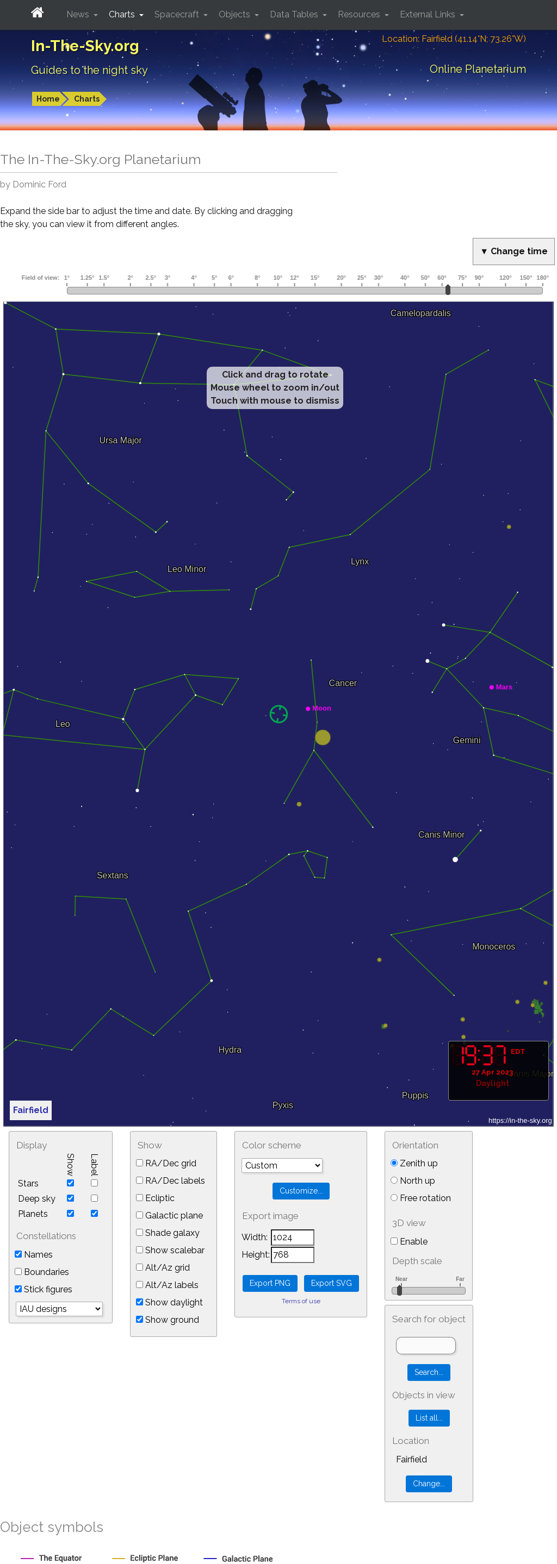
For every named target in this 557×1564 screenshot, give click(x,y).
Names (34, 1254)
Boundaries (42, 1272)
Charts (87, 99)
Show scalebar (170, 1250)
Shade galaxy (168, 1233)
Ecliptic (155, 1198)
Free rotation (421, 1198)
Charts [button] (123, 14)
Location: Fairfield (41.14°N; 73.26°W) (454, 39)
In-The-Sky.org (85, 46)
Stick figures (43, 1289)
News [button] (78, 14)
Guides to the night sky (89, 70)
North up (413, 1181)
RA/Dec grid (166, 1163)
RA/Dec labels (170, 1181)
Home (48, 99)
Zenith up (414, 1163)
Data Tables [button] (295, 14)
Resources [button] (360, 14)
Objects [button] (235, 14)
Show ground (167, 1320)
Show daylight (169, 1302)
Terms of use (301, 1301)
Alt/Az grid (163, 1267)
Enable (409, 1241)
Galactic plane (169, 1215)
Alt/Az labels (167, 1285)
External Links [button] (428, 14)
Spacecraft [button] (177, 14)
